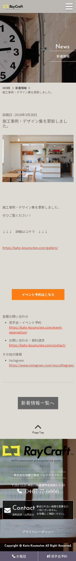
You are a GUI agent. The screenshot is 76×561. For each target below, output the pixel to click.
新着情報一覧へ (38, 403)
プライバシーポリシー (38, 531)
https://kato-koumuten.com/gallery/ (30, 247)
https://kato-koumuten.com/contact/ (37, 345)
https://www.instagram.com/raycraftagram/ (41, 365)
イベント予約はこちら (38, 294)
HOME (6, 88)
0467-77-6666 (38, 491)
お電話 (19, 556)
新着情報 (21, 88)
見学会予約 (57, 556)
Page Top (38, 429)
